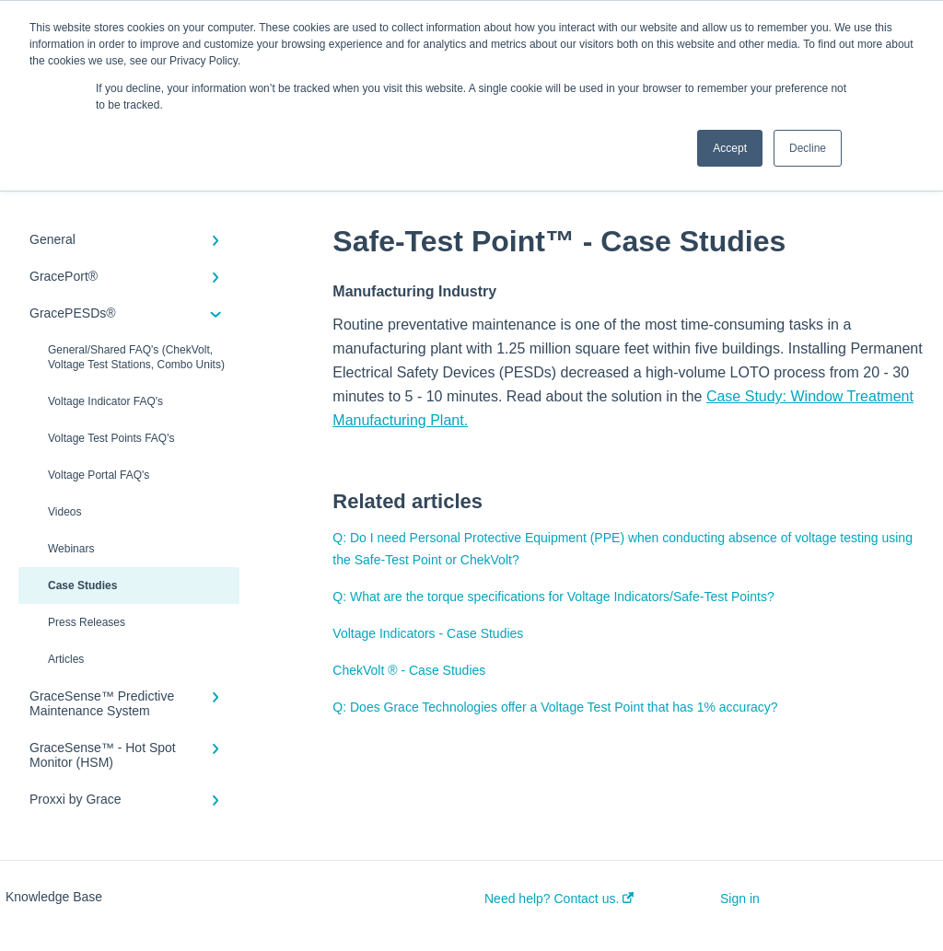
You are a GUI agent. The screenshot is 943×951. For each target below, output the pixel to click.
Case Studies (82, 585)
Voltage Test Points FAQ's (111, 438)
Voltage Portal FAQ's (98, 475)
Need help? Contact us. (559, 898)
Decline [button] (807, 148)
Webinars (71, 548)
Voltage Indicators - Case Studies (427, 633)
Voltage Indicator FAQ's (105, 401)
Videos (64, 511)
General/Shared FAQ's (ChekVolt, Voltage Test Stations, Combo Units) (136, 357)
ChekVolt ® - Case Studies (408, 670)
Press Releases (86, 622)
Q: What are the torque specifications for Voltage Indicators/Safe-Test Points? (553, 596)
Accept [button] (730, 148)
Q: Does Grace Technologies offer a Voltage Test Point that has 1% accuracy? (554, 707)
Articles (66, 659)
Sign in (740, 898)
